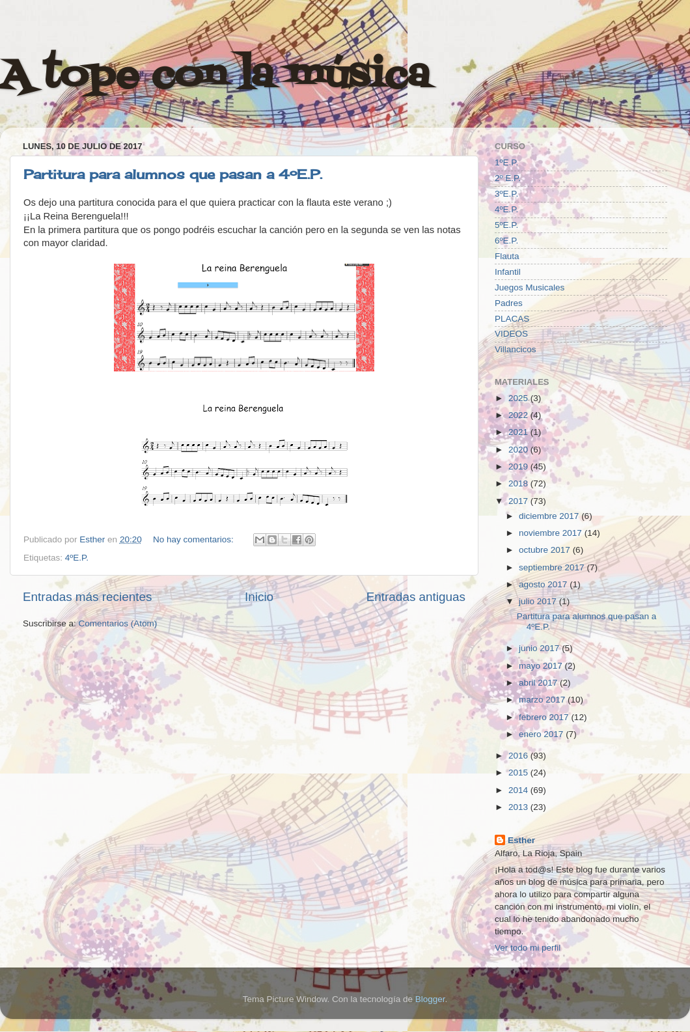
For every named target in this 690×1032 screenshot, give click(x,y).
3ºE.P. (506, 194)
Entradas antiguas (415, 597)
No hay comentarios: (194, 539)
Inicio (259, 597)
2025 (519, 398)
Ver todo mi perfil (527, 948)
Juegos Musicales (529, 287)
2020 (519, 449)
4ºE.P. (77, 558)
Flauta (507, 256)
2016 (519, 755)
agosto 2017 (544, 584)
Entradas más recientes (87, 597)
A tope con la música (215, 76)
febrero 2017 (545, 717)
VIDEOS (511, 334)
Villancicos (515, 349)
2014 (519, 790)
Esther (521, 840)
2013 (519, 807)
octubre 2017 (546, 550)
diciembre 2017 (550, 516)
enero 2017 (542, 734)
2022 (519, 415)
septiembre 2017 (552, 567)
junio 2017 (540, 648)
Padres (509, 303)
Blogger (430, 999)
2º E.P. (508, 178)
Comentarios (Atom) (118, 623)
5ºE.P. (506, 225)
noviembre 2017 (552, 533)
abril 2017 (539, 683)
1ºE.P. (506, 162)
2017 (519, 501)
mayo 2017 (542, 666)
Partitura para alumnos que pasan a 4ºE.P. (172, 174)
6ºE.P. (506, 240)
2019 (519, 466)
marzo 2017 (543, 699)
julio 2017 (539, 601)
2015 (519, 772)
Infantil (508, 272)
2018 (519, 483)
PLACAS (512, 319)
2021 (519, 432)
